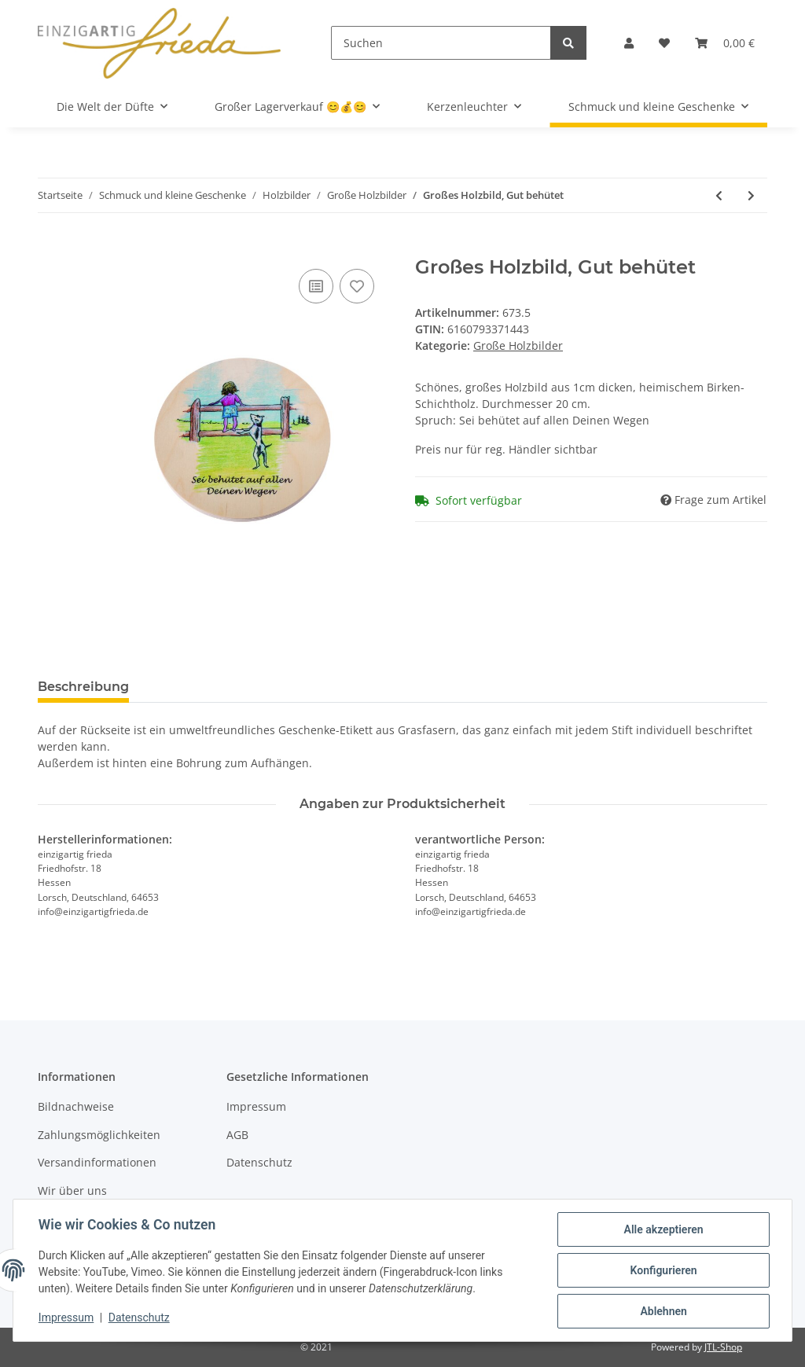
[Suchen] (441, 43)
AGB (237, 1134)
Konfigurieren (663, 1270)
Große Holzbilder (518, 345)
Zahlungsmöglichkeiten (99, 1134)
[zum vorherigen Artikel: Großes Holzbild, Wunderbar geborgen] (719, 195)
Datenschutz (259, 1162)
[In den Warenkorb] (50, 247)
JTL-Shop (723, 1347)
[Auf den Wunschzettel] (357, 286)
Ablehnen (663, 1311)
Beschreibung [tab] (83, 686)
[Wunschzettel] (664, 43)
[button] (629, 43)
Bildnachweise (76, 1106)
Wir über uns (72, 1190)
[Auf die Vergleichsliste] (316, 286)
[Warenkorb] (724, 43)
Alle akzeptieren (663, 1229)
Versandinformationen (97, 1162)
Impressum (256, 1106)
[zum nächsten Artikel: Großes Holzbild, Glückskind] (751, 195)
